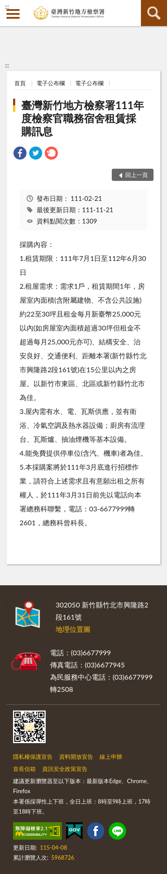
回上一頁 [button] (136, 174)
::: (7, 6)
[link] (20, 154)
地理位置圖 (73, 629)
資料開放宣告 (76, 756)
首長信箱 (24, 768)
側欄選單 (13, 14)
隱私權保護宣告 (33, 756)
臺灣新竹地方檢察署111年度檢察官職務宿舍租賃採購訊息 (82, 118)
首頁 (20, 83)
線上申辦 (111, 756)
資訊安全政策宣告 (64, 768)
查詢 (154, 13)
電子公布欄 (51, 83)
